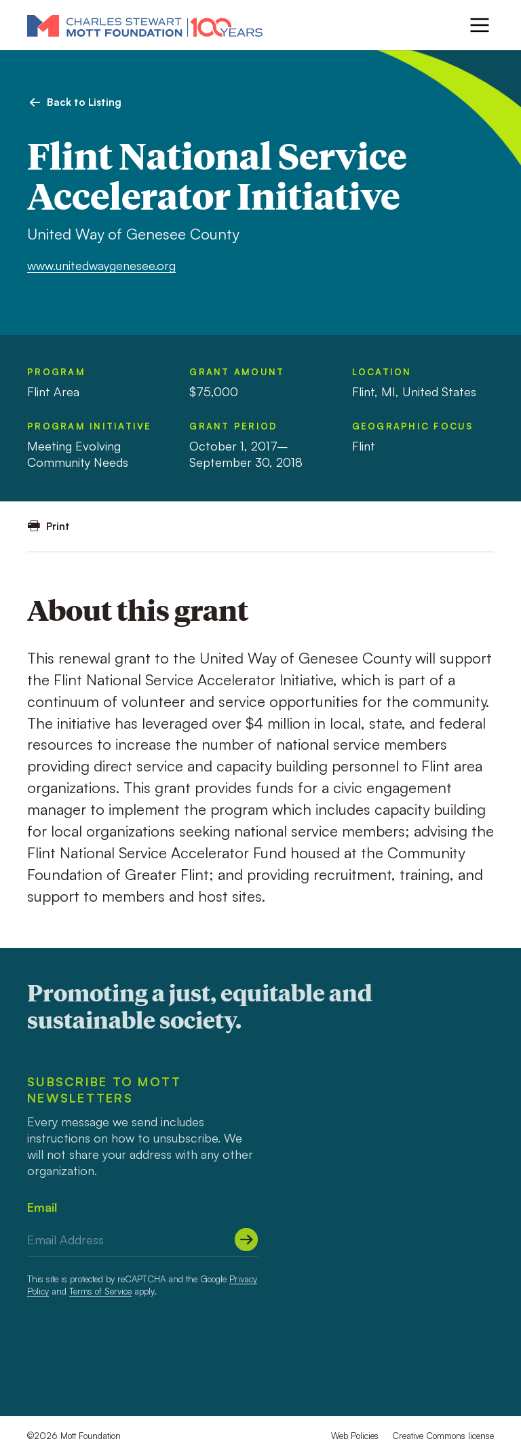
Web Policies (355, 1435)
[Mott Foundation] (145, 25)
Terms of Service (100, 1291)
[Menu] (479, 25)
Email (42, 1207)
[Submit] (246, 1239)
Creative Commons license (443, 1435)
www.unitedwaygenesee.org (101, 265)
